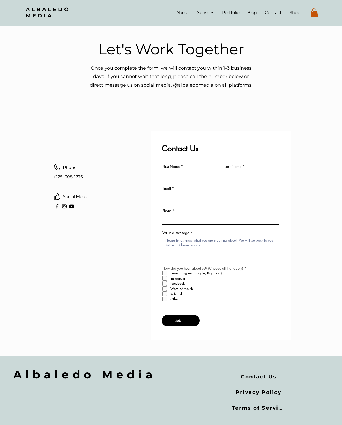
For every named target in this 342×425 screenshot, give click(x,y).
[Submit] (181, 320)
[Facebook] (57, 206)
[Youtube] (72, 206)
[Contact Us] (259, 376)
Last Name (233, 166)
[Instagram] (64, 206)
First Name (171, 166)
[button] (314, 12)
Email (166, 189)
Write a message (175, 233)
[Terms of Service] (259, 408)
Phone (167, 211)
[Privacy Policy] (259, 392)
